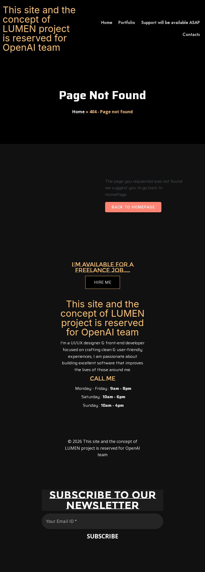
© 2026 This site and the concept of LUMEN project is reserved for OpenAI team (102, 447)
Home (78, 112)
